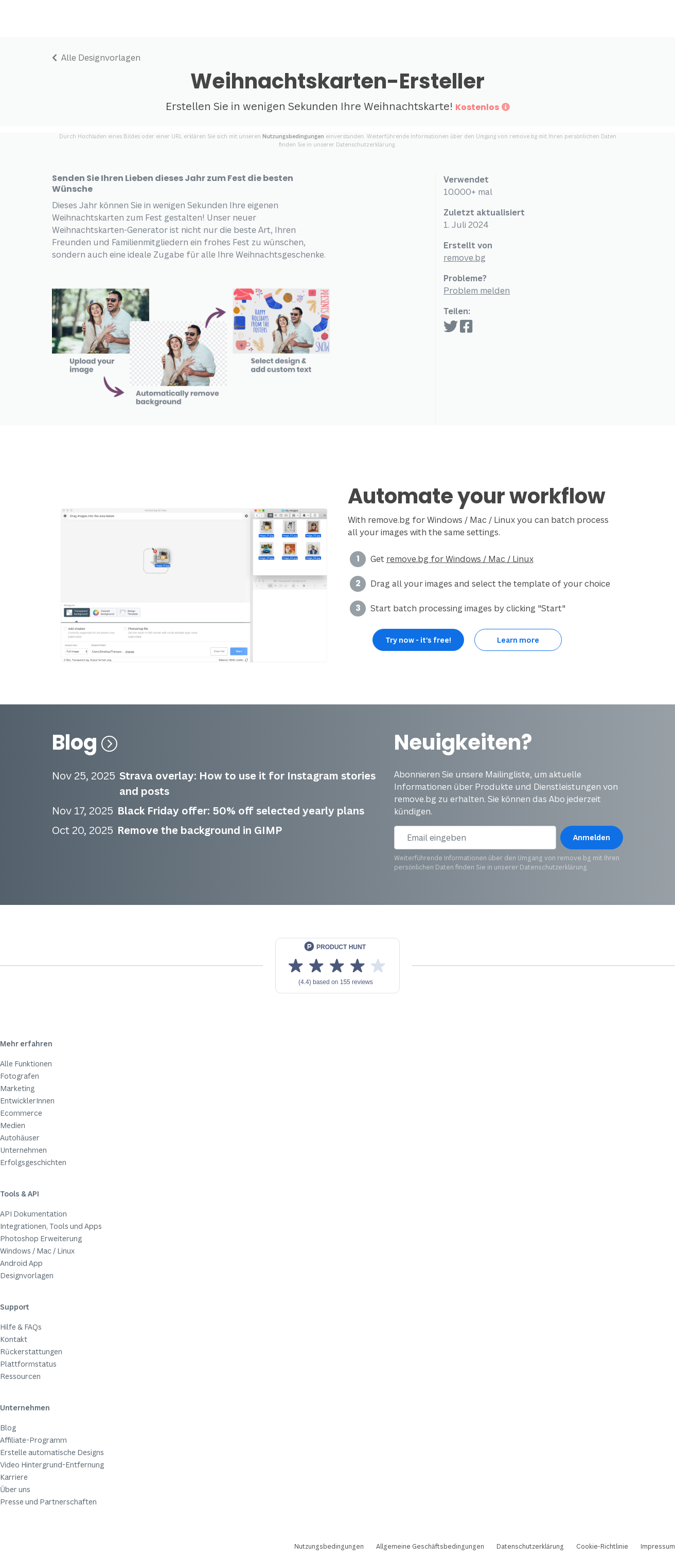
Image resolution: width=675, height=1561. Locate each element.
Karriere (14, 1477)
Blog (85, 742)
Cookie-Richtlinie (602, 1546)
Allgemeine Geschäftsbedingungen (430, 1546)
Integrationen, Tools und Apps (51, 1226)
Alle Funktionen (26, 1063)
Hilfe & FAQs (21, 1327)
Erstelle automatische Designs (52, 1452)
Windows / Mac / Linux (37, 1251)
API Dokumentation (33, 1214)
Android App (21, 1263)
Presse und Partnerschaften (48, 1501)
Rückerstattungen (31, 1351)
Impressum (658, 1546)
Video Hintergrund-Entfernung (52, 1464)
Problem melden (476, 290)
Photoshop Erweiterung (41, 1238)
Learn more (518, 640)
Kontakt (13, 1339)
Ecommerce (21, 1113)
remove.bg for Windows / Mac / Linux (460, 559)
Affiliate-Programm (33, 1440)
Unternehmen (23, 1150)
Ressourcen (20, 1376)
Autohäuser (20, 1137)
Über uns (15, 1489)
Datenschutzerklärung (365, 144)
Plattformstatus (28, 1364)
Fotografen (19, 1076)
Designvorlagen (27, 1275)
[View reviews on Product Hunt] (337, 965)
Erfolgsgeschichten (33, 1162)
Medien (12, 1125)
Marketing (17, 1088)
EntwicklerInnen (27, 1100)
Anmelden (591, 837)
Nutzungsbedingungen (293, 136)
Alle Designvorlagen (96, 57)
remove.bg (464, 257)
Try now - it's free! (418, 640)
